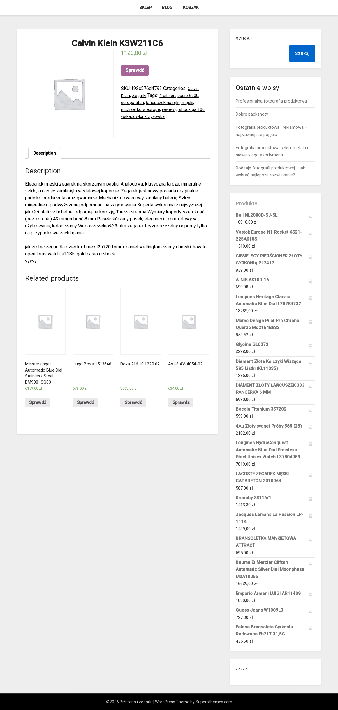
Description (45, 153)
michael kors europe (141, 109)
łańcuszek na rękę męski (172, 102)
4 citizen (170, 95)
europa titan (133, 102)
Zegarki (141, 95)
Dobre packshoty (252, 114)
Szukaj (244, 38)
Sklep (145, 7)
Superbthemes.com (214, 702)
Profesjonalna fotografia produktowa (271, 101)
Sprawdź (135, 70)
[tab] (45, 154)
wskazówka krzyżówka (154, 116)
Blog (167, 7)
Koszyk (191, 7)
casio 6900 (192, 95)
